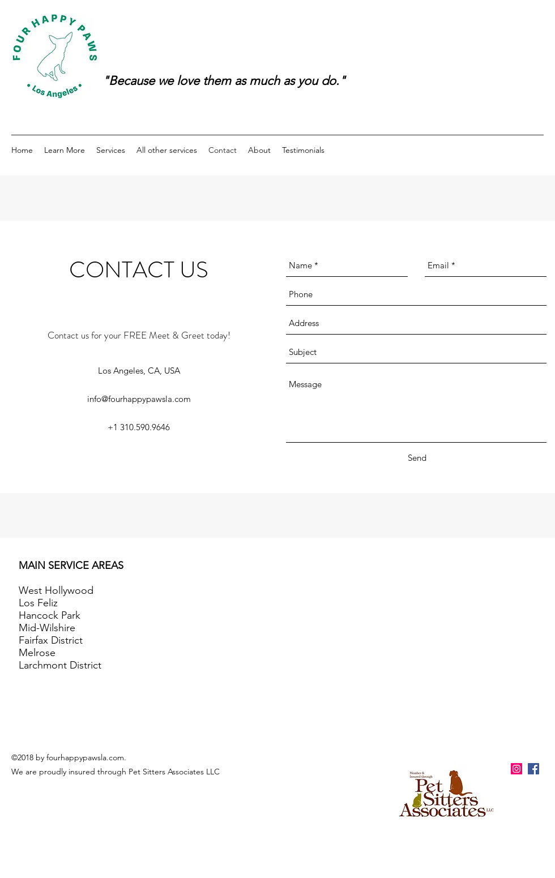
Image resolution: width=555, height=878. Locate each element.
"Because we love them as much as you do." (224, 80)
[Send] (417, 458)
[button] (65, 150)
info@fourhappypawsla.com (139, 398)
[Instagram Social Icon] (516, 768)
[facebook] (533, 768)
